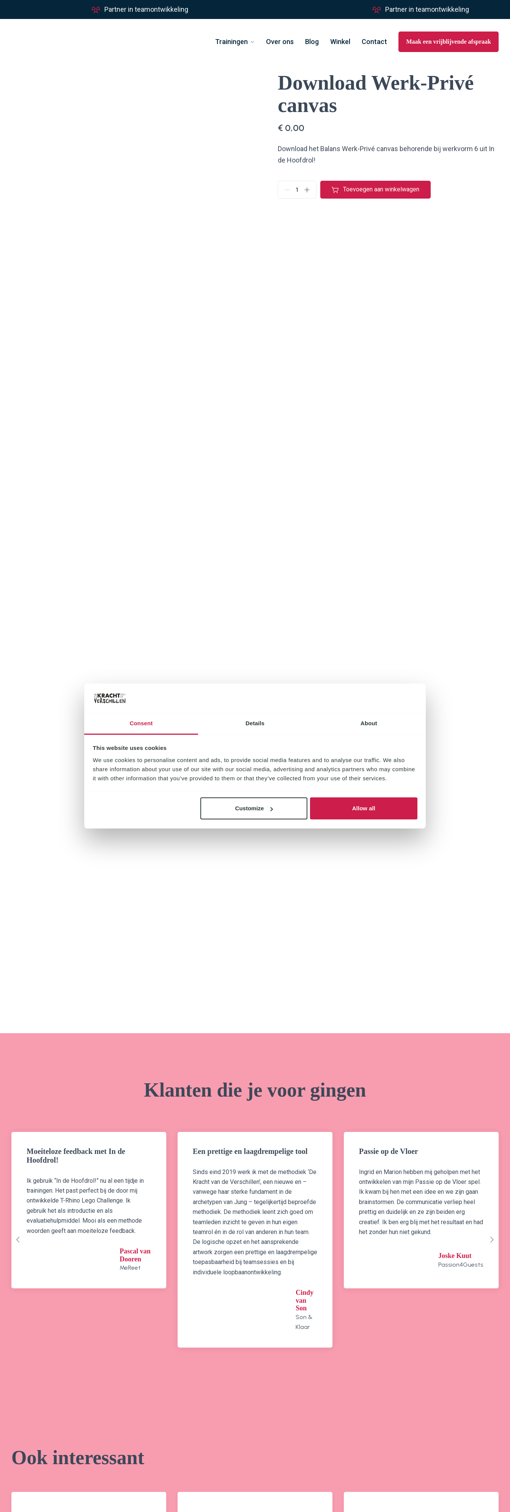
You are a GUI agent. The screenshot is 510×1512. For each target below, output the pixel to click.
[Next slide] (492, 1240)
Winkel (340, 42)
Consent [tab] (141, 723)
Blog (312, 42)
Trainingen (231, 42)
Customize (254, 808)
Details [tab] (255, 723)
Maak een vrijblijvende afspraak (448, 41)
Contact (374, 42)
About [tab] (368, 723)
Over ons (280, 42)
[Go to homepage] (47, 41)
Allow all (363, 808)
